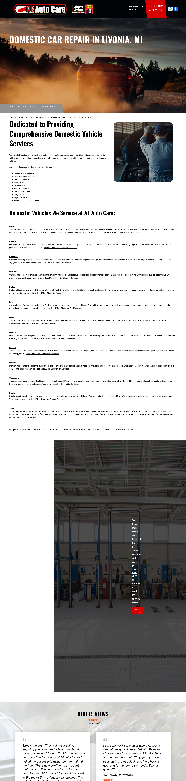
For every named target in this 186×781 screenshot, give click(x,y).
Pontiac (12, 393)
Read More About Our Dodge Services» (53, 293)
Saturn (12, 408)
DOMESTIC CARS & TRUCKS (79, 117)
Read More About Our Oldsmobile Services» (60, 384)
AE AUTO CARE (17, 117)
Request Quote (138, 610)
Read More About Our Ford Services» (66, 308)
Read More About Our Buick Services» (123, 232)
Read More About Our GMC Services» (41, 323)
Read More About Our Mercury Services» (53, 369)
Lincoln (12, 348)
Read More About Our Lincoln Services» (42, 354)
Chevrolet (13, 257)
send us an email (79, 429)
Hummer (13, 332)
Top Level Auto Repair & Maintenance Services (45, 117)
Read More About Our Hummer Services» (58, 338)
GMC (11, 317)
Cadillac (12, 241)
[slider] (93, 720)
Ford (11, 302)
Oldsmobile (14, 378)
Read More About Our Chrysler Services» (61, 278)
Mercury (12, 363)
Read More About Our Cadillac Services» (60, 248)
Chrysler (12, 272)
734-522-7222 (155, 10)
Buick (11, 226)
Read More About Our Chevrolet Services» (54, 263)
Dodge (12, 287)
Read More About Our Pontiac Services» (48, 399)
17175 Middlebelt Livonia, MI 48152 (34, 107)
